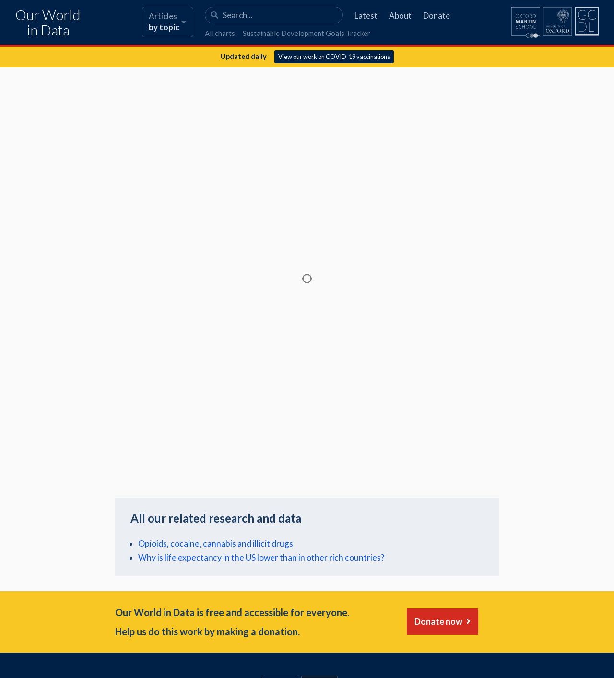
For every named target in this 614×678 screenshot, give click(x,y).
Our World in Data (48, 23)
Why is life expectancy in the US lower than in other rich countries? (261, 557)
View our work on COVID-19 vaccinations (334, 56)
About (400, 16)
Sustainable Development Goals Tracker (306, 33)
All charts (220, 33)
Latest (366, 16)
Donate (436, 16)
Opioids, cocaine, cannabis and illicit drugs (215, 543)
